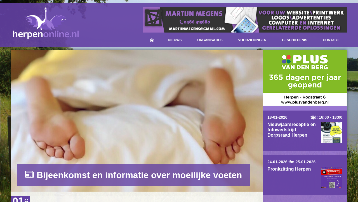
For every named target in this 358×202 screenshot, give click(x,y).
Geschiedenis (294, 40)
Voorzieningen (252, 40)
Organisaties (209, 40)
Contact (331, 40)
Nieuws (175, 40)
